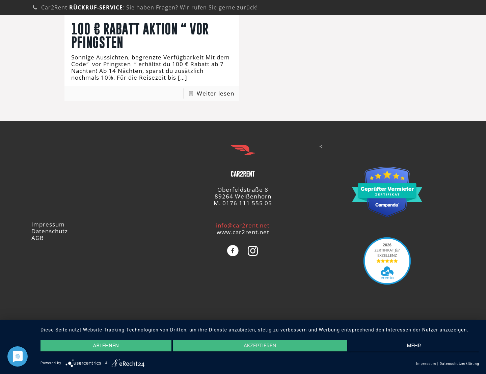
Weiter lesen (215, 93)
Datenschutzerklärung (459, 364)
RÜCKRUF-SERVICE (96, 7)
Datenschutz (49, 231)
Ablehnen (106, 346)
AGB (37, 238)
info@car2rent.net (243, 225)
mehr (414, 346)
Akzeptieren (260, 346)
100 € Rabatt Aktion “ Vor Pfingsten (140, 35)
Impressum (48, 224)
